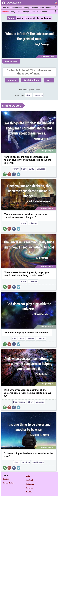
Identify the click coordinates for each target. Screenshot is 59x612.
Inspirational (17, 8)
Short (29, 95)
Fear (18, 12)
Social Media (32, 18)
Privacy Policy (8, 483)
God (14, 338)
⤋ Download (11, 61)
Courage (25, 12)
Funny (26, 8)
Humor (48, 8)
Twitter (28, 476)
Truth (41, 8)
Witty (13, 12)
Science (30, 338)
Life (8, 8)
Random (5, 12)
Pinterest (29, 488)
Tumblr (29, 492)
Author (20, 18)
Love (4, 8)
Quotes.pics (14, 2)
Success (43, 12)
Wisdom (34, 8)
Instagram (30, 484)
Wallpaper (46, 18)
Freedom (34, 12)
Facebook (29, 480)
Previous (12, 80)
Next (49, 80)
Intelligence (38, 462)
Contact (6, 479)
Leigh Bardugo (31, 80)
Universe (38, 95)
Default (11, 18)
